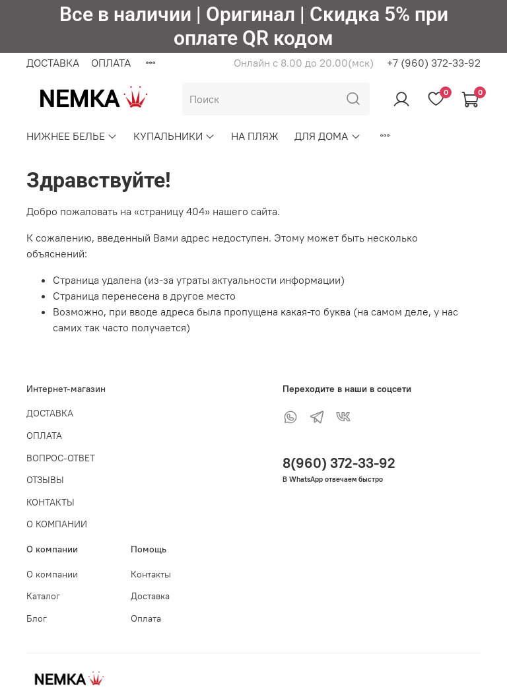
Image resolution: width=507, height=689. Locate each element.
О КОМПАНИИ (56, 524)
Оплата (146, 618)
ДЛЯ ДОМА (327, 136)
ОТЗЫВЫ (45, 480)
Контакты (151, 574)
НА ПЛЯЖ (255, 136)
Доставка (150, 596)
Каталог (43, 596)
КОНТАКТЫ (50, 502)
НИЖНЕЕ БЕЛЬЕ (72, 136)
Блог (36, 618)
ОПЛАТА (111, 62)
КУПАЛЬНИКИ (174, 136)
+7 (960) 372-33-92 (434, 62)
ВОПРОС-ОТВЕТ (60, 458)
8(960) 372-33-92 (339, 463)
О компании (52, 574)
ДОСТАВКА (52, 62)
